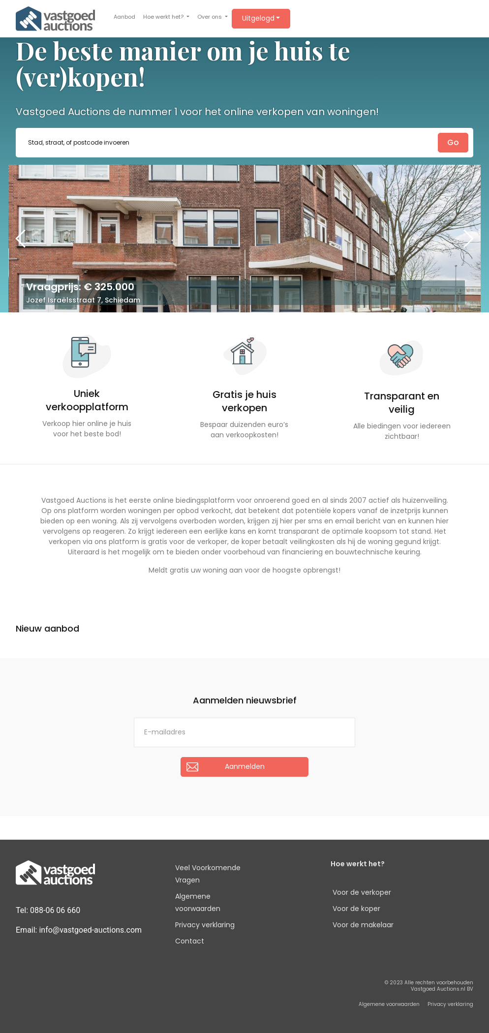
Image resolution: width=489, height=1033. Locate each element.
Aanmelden (245, 766)
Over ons (210, 17)
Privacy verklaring (205, 925)
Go (453, 142)
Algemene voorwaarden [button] (389, 1004)
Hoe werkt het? (164, 17)
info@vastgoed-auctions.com (90, 930)
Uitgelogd (258, 18)
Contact (189, 941)
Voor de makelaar (363, 925)
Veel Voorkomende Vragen (208, 874)
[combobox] (244, 142)
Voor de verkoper (362, 892)
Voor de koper (356, 908)
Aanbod (124, 17)
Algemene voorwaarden (197, 902)
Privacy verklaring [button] (450, 1004)
